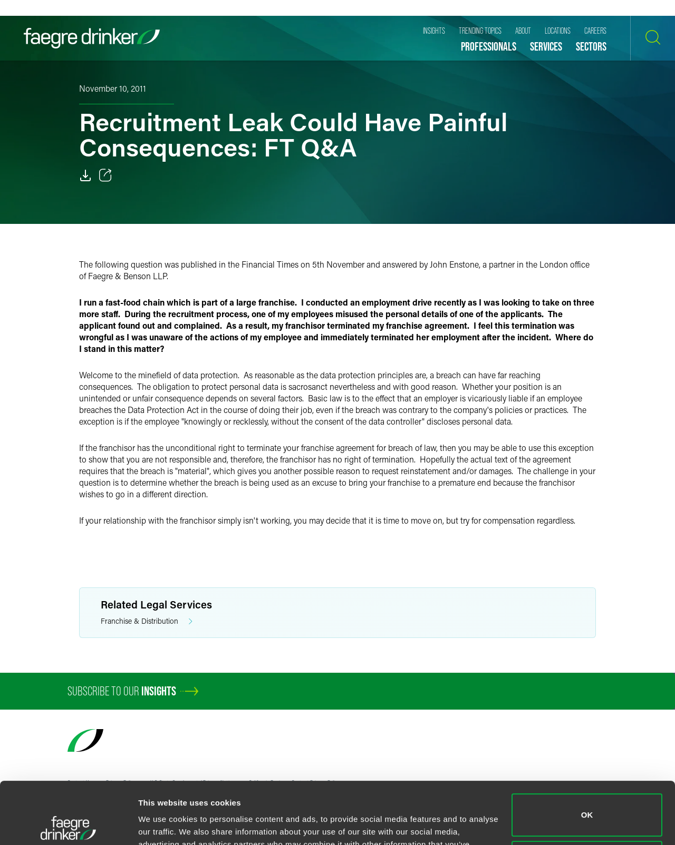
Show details (162, 824)
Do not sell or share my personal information (587, 800)
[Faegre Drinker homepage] (92, 38)
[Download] (85, 175)
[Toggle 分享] (105, 175)
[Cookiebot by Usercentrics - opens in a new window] (68, 824)
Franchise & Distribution (146, 621)
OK (587, 753)
